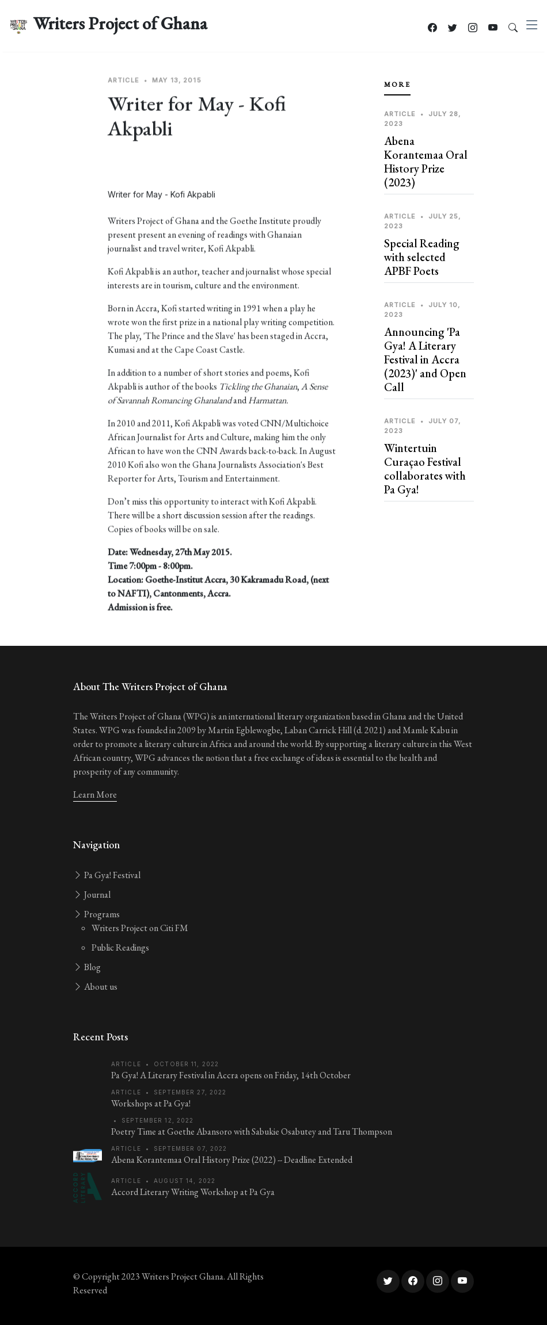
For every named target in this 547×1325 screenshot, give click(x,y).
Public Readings (120, 947)
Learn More (95, 794)
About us (95, 987)
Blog (87, 967)
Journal (92, 895)
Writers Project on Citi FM (140, 928)
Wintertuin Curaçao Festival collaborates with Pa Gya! (425, 469)
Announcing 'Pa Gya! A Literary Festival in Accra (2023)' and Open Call (425, 359)
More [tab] (397, 84)
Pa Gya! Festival (106, 875)
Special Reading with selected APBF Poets (421, 257)
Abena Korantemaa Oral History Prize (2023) (426, 161)
